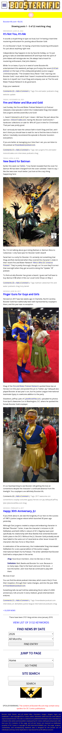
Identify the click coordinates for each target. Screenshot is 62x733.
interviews (22, 153)
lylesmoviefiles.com (14, 503)
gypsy (30, 499)
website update (9, 94)
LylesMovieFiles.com (32, 399)
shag (56, 91)
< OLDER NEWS (9, 610)
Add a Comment (22, 91)
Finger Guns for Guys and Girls (21, 294)
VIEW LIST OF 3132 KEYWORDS (31, 622)
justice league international (34, 604)
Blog (20, 21)
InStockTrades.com (18, 120)
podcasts (50, 91)
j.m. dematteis (17, 604)
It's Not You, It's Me (14, 34)
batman (38, 283)
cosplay (16, 499)
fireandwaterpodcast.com (25, 145)
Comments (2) (8, 91)
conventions (8, 499)
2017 (37, 496)
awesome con (45, 496)
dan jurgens (40, 150)
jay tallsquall (47, 499)
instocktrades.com (10, 153)
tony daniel (24, 286)
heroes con (37, 499)
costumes (23, 499)
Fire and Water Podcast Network (26, 386)
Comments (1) (8, 150)
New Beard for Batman (16, 161)
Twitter (22, 166)
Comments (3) (8, 283)
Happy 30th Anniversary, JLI (19, 511)
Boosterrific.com (9, 21)
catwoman (46, 283)
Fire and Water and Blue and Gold (23, 102)
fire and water (40, 91)
